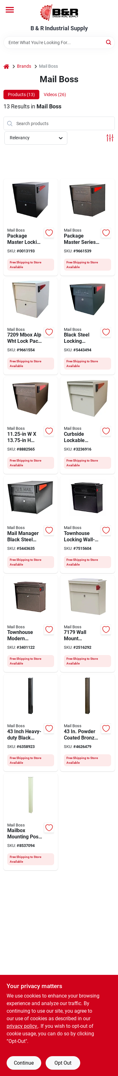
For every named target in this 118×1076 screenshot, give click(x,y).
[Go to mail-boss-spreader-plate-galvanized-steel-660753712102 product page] (30, 722)
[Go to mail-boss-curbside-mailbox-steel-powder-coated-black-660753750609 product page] (30, 524)
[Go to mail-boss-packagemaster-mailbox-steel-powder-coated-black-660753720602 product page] (30, 227)
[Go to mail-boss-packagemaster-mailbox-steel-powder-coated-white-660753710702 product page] (87, 425)
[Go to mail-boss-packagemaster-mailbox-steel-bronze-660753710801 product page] (30, 425)
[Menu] (10, 10)
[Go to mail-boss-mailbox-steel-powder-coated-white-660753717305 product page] (87, 623)
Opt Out (62, 1063)
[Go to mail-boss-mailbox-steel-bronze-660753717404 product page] (30, 623)
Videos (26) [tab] (55, 94)
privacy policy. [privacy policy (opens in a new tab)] (22, 1026)
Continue (24, 1063)
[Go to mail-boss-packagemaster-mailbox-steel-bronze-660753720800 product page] (87, 227)
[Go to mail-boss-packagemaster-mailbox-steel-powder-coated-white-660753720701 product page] (30, 326)
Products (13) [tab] (21, 94)
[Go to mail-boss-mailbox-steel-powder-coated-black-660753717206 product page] (87, 524)
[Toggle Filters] (110, 137)
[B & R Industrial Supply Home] (59, 12)
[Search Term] (59, 42)
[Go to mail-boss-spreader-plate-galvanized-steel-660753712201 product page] (30, 822)
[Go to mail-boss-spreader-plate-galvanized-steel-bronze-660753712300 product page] (87, 722)
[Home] (6, 66)
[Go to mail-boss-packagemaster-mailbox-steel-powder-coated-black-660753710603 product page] (87, 326)
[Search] (109, 42)
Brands (24, 66)
